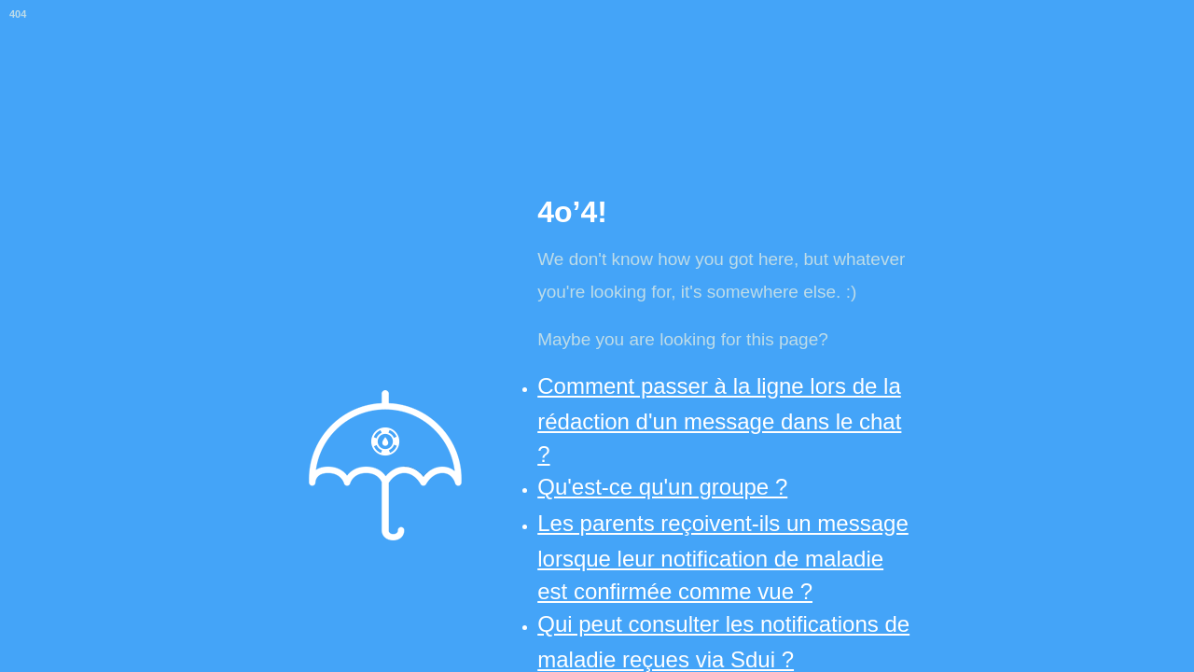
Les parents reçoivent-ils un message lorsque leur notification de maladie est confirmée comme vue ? (723, 557)
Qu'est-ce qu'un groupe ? (662, 486)
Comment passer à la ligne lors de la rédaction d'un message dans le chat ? (719, 420)
